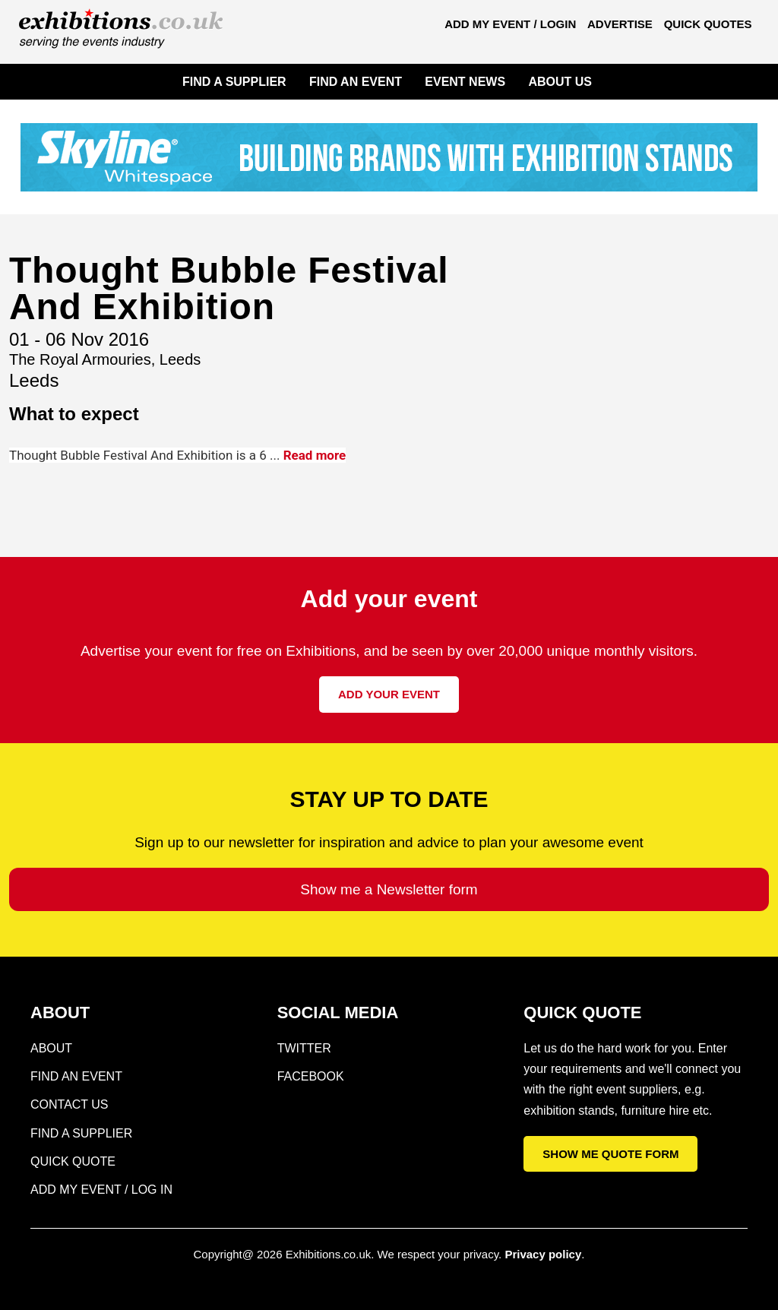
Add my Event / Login (510, 23)
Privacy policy (542, 1254)
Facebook (310, 1076)
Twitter (304, 1048)
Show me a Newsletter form (388, 889)
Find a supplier (81, 1133)
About (51, 1048)
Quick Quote (72, 1161)
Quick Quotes (708, 23)
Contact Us (69, 1104)
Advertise (620, 23)
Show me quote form (610, 1153)
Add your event (389, 694)
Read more (314, 455)
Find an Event (76, 1076)
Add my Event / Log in (101, 1189)
